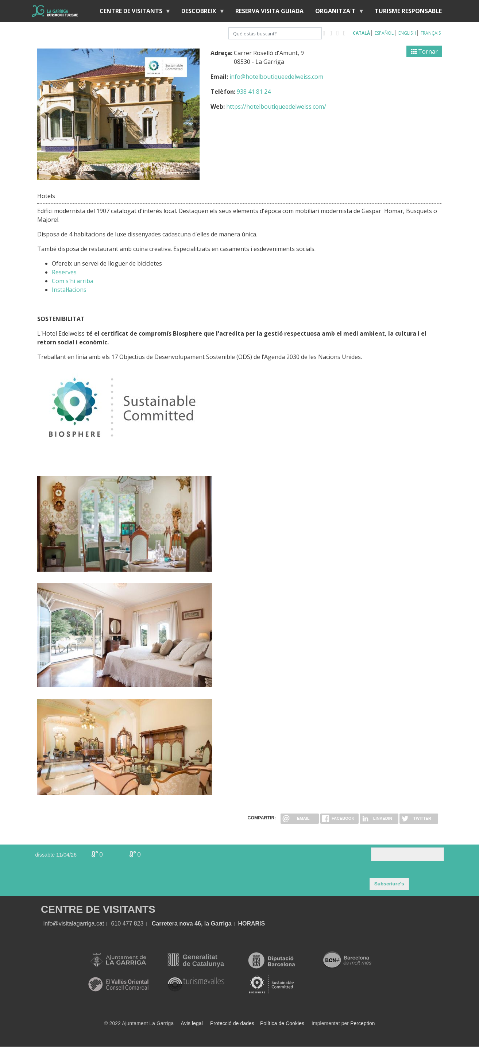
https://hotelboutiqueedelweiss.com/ (276, 107)
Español (384, 33)
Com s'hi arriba (72, 281)
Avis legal (192, 1023)
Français (431, 33)
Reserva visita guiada (269, 11)
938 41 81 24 (254, 92)
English (407, 33)
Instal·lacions (69, 290)
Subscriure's (389, 883)
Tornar (424, 51)
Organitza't (336, 12)
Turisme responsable (408, 11)
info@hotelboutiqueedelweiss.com (276, 77)
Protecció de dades (232, 1023)
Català (361, 33)
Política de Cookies (282, 1023)
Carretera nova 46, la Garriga (192, 923)
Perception (362, 1023)
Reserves (64, 272)
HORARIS (251, 923)
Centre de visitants (132, 12)
